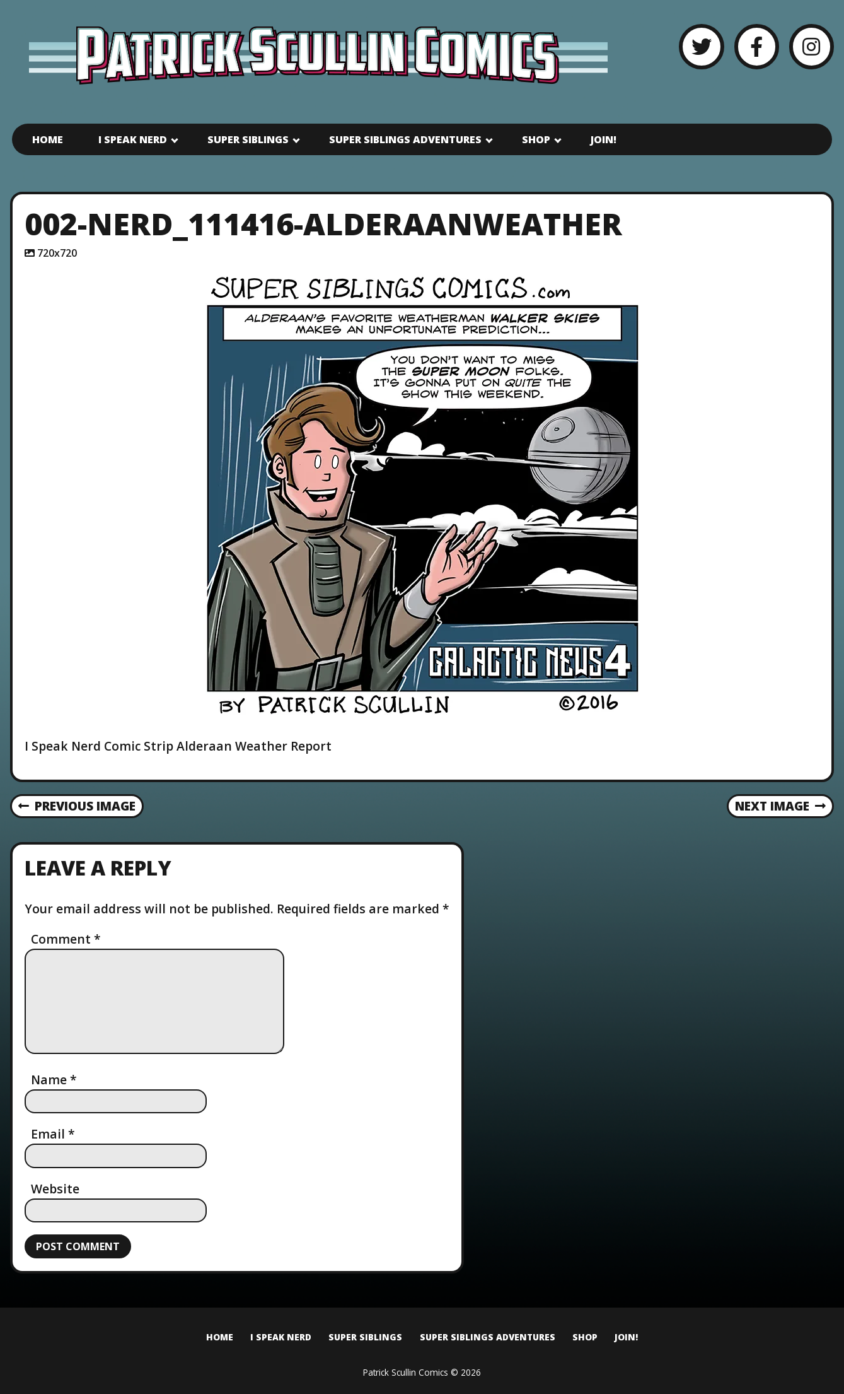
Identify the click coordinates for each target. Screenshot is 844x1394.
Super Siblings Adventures (405, 139)
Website (55, 1188)
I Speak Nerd (132, 139)
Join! (603, 139)
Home (47, 139)
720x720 (57, 253)
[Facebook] (756, 46)
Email (53, 1133)
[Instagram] (811, 46)
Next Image (780, 805)
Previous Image (77, 805)
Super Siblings (248, 139)
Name (54, 1079)
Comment (66, 938)
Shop (536, 139)
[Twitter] (701, 46)
